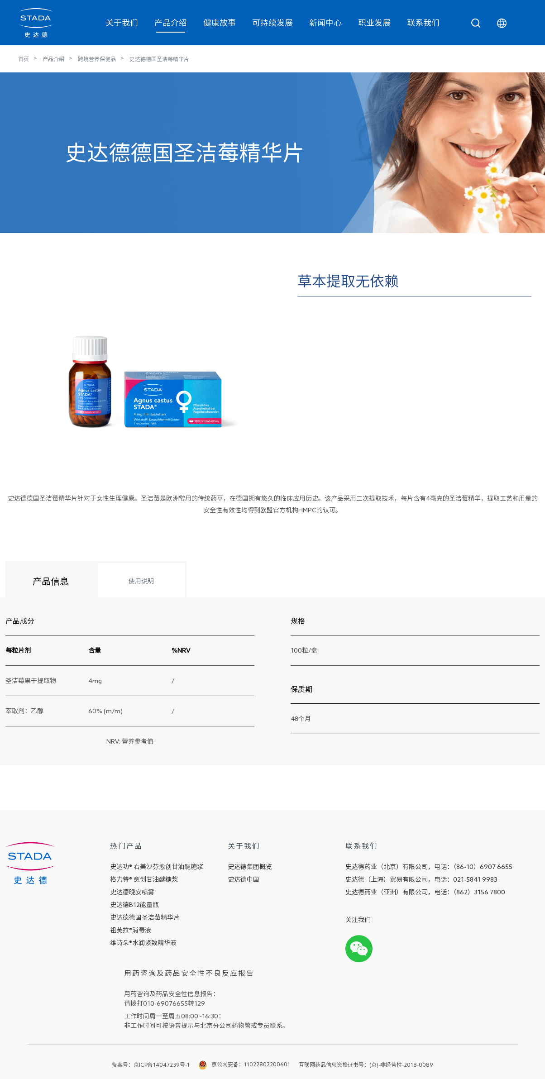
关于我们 (121, 23)
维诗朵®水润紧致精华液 (143, 943)
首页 (23, 59)
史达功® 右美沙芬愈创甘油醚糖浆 (156, 867)
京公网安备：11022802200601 (250, 1064)
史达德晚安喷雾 (132, 892)
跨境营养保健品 (97, 59)
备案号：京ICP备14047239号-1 (151, 1064)
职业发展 (374, 23)
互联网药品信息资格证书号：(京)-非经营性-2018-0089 (366, 1064)
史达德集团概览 (250, 867)
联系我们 (423, 23)
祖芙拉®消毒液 (130, 930)
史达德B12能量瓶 (134, 905)
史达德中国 (243, 879)
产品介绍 (170, 23)
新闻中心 (325, 23)
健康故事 (219, 23)
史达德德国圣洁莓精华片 (159, 59)
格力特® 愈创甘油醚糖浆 (144, 879)
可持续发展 (272, 23)
